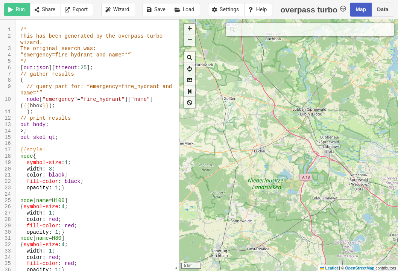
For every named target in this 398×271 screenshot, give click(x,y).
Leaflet (329, 268)
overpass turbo (313, 9)
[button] (189, 29)
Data (382, 9)
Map (360, 9)
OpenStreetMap (360, 268)
